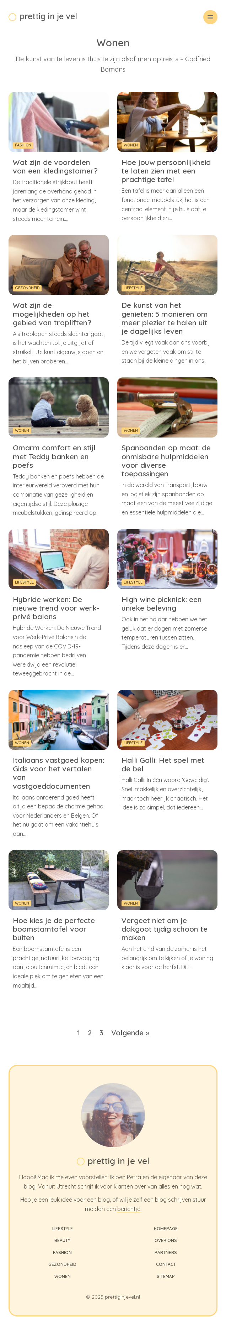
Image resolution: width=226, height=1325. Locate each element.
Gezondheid (62, 1264)
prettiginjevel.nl (122, 1297)
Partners (166, 1252)
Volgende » (130, 1032)
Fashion (62, 1252)
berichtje (128, 1208)
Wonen (62, 1276)
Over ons (166, 1240)
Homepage (166, 1228)
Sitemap (166, 1276)
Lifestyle (62, 1228)
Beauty (62, 1240)
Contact (166, 1264)
